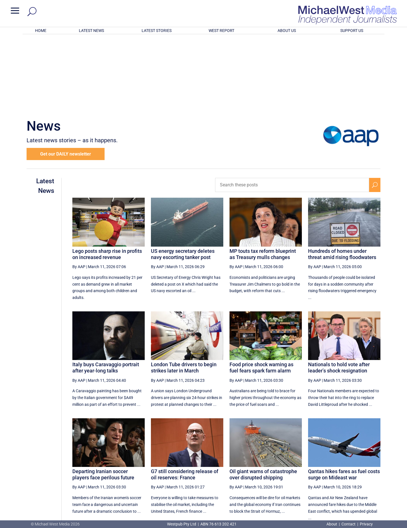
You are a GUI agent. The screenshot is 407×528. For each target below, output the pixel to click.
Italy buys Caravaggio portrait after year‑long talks (105, 293)
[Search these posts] (292, 111)
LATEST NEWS (91, 30)
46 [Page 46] (291, 469)
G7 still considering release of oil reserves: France (184, 400)
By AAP (78, 192)
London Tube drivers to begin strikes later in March (184, 293)
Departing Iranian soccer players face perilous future (103, 400)
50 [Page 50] (348, 469)
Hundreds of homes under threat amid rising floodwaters (342, 180)
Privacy (366, 524)
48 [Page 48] (319, 469)
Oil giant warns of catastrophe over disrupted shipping (263, 400)
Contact (348, 524)
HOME (40, 30)
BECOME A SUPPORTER (377, 490)
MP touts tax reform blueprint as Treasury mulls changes (263, 180)
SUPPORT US (351, 30)
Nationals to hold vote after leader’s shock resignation (339, 293)
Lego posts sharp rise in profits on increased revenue (107, 180)
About (332, 524)
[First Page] (237, 469)
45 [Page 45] (277, 469)
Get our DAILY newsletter (65, 80)
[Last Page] (374, 469)
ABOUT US (287, 30)
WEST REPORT (221, 30)
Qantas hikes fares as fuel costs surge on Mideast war (344, 400)
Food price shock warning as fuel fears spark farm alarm (261, 293)
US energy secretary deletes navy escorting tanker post (183, 180)
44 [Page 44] (262, 469)
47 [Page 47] (305, 469)
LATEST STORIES (157, 30)
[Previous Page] (250, 469)
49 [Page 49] (334, 469)
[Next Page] (361, 469)
